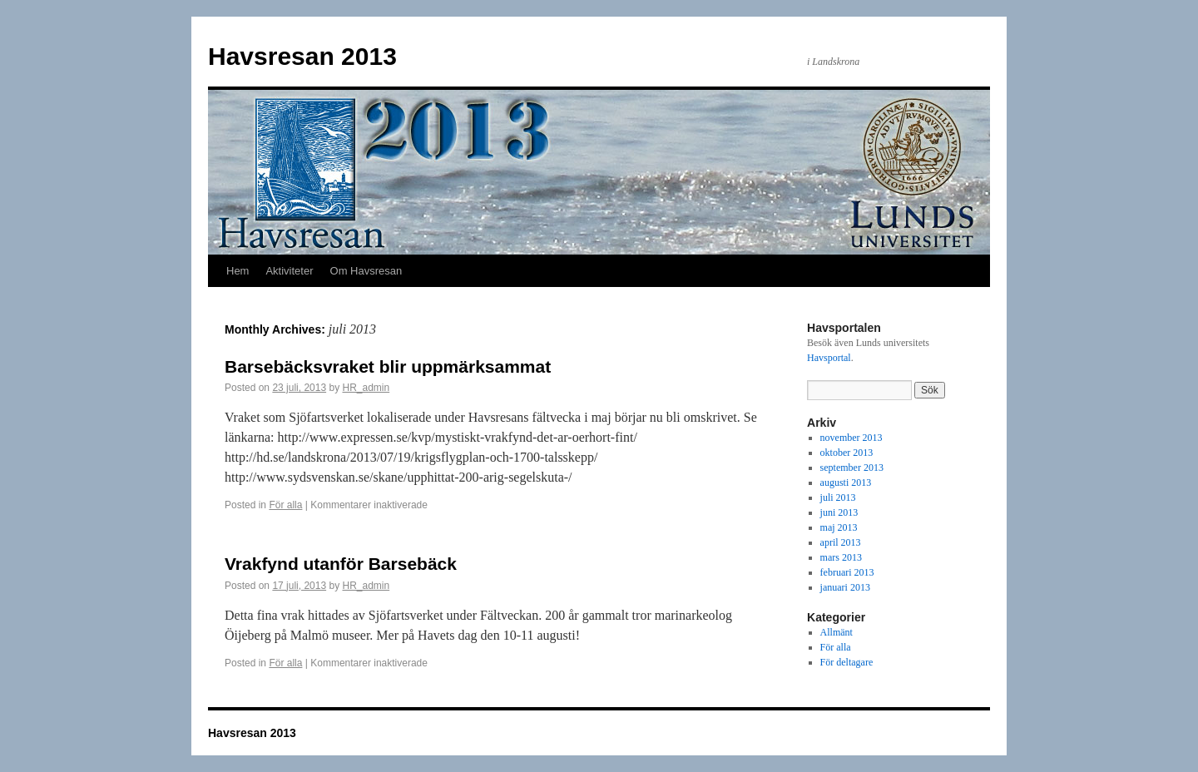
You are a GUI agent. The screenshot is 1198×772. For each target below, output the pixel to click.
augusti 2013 (846, 482)
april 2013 (840, 542)
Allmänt (836, 632)
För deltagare (847, 662)
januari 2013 (845, 587)
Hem (237, 271)
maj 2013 (839, 527)
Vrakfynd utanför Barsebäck (341, 563)
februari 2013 (847, 572)
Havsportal (829, 358)
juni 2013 (839, 512)
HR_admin (365, 387)
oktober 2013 (847, 452)
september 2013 (852, 467)
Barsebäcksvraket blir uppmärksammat (388, 366)
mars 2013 (841, 557)
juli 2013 (838, 497)
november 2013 (851, 437)
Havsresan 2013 (302, 56)
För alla (285, 505)
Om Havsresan (366, 271)
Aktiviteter (289, 271)
